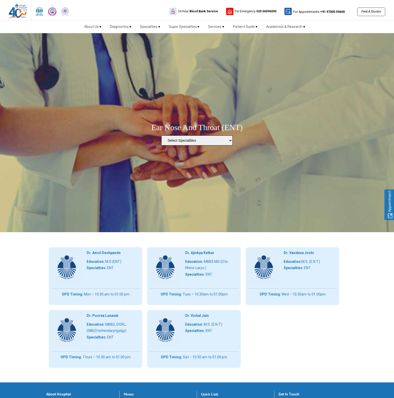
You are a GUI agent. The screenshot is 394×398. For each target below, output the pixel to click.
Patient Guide (245, 29)
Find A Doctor (371, 11)
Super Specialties (184, 29)
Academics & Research (286, 29)
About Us (93, 29)
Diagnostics (121, 29)
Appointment (390, 205)
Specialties (150, 29)
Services (216, 29)
